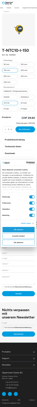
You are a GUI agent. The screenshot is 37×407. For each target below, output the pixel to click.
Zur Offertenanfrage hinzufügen (27, 129)
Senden (18, 294)
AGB (19, 400)
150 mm (7, 70)
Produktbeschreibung (15, 139)
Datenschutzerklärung (22, 287)
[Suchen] (31, 3)
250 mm (7, 76)
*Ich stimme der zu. (18, 287)
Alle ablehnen (18, 242)
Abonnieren (18, 334)
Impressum (32, 400)
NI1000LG (25, 97)
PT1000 (24, 109)
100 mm (24, 64)
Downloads (10, 153)
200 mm (24, 70)
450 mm (7, 82)
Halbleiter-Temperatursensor (15, 91)
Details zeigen (26, 223)
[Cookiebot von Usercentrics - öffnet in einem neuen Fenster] (26, 162)
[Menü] (34, 3)
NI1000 (6, 97)
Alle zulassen (18, 229)
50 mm (6, 64)
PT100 (6, 109)
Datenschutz (5, 400)
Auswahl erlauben (18, 236)
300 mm (24, 76)
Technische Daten (13, 146)
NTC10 (6, 103)
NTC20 (24, 103)
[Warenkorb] (33, 3)
